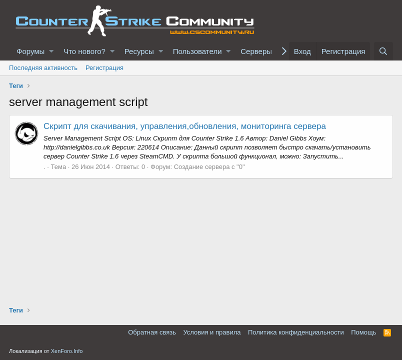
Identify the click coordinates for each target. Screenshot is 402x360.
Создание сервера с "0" (209, 166)
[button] (51, 51)
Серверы (256, 51)
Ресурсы (139, 51)
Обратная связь (152, 332)
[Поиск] (383, 51)
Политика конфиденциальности (296, 332)
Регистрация (105, 68)
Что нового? (85, 51)
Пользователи (197, 51)
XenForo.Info (67, 351)
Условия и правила (211, 332)
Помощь (363, 332)
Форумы (30, 51)
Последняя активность (43, 68)
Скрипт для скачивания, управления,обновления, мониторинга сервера (185, 126)
